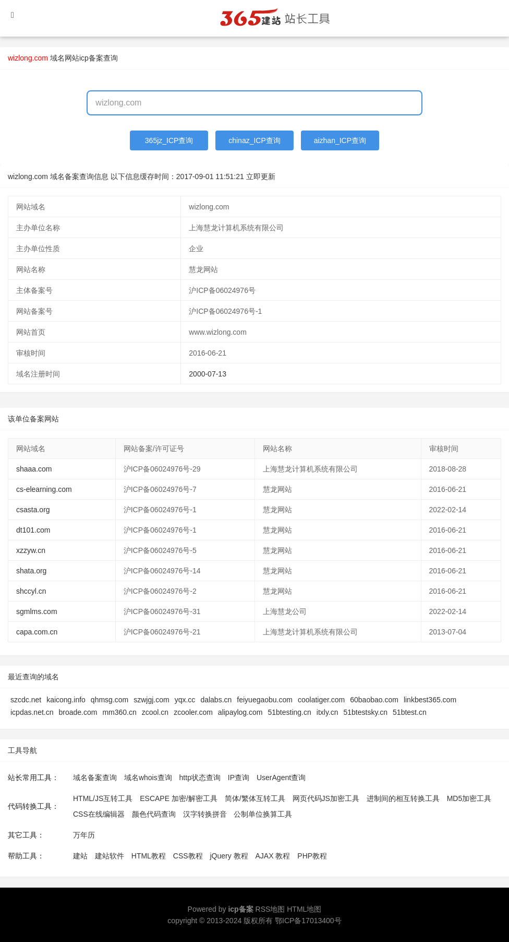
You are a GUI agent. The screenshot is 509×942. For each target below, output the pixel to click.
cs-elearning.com (44, 489)
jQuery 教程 (229, 856)
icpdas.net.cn (32, 712)
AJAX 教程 (273, 856)
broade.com (78, 712)
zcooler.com (193, 712)
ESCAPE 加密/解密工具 (178, 798)
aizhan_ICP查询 (340, 140)
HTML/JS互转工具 (102, 798)
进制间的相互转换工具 (403, 798)
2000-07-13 (207, 374)
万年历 (84, 835)
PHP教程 (312, 856)
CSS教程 (188, 856)
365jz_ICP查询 (169, 140)
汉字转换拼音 (205, 814)
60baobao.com (374, 700)
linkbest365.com (430, 700)
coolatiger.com (321, 700)
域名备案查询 (95, 777)
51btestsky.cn (366, 712)
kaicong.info (66, 700)
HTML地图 (304, 909)
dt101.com (33, 530)
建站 (80, 856)
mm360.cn (119, 712)
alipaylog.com (240, 712)
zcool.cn (155, 712)
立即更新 (260, 176)
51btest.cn (410, 712)
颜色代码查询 (154, 814)
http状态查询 (200, 777)
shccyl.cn (31, 591)
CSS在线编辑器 (99, 814)
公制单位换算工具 (263, 814)
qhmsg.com (109, 700)
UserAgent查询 (281, 777)
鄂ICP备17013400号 (308, 920)
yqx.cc (185, 700)
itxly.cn (327, 712)
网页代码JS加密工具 (326, 798)
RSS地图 (270, 909)
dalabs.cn (216, 700)
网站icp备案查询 (91, 58)
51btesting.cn (289, 712)
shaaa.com (34, 469)
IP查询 (238, 777)
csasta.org (33, 509)
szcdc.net (25, 700)
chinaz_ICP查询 (254, 140)
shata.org (31, 571)
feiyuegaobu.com (265, 700)
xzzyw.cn (30, 550)
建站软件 (109, 856)
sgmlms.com (36, 611)
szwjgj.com (151, 700)
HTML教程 (148, 856)
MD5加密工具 (469, 798)
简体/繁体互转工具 (255, 798)
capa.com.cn (36, 632)
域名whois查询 (148, 777)
